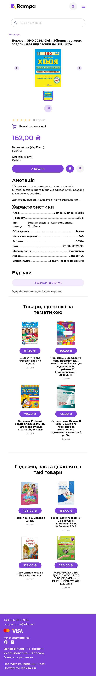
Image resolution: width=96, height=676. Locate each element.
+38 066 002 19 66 (16, 620)
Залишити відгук (48, 282)
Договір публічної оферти (24, 648)
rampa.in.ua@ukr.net (19, 624)
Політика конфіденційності (24, 664)
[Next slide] (79, 68)
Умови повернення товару (24, 653)
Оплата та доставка (18, 657)
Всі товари (14, 34)
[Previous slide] (16, 68)
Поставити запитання (20, 668)
